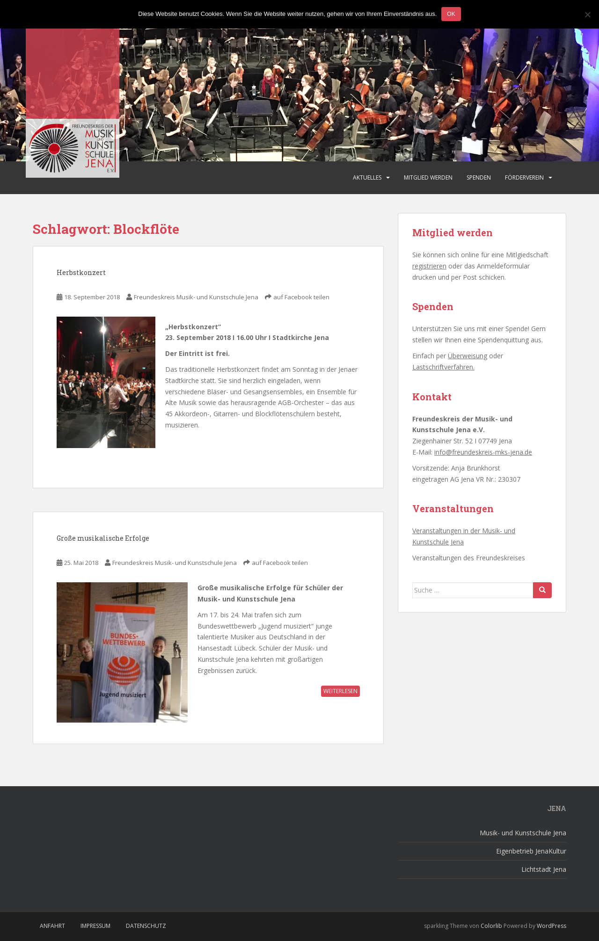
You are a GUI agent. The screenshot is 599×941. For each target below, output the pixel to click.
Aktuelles (367, 177)
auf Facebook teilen (301, 297)
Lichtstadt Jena (543, 869)
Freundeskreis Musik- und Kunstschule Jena (196, 297)
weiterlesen (340, 691)
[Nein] (587, 14)
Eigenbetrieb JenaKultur (531, 851)
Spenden (479, 177)
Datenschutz (146, 926)
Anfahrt (52, 926)
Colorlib (491, 926)
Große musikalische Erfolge (103, 538)
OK (451, 14)
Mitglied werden (428, 177)
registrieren (429, 265)
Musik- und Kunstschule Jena (523, 832)
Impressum (95, 926)
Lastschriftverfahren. (443, 366)
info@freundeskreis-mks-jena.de (483, 452)
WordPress (551, 926)
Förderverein (524, 177)
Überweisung (467, 355)
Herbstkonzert (81, 272)
